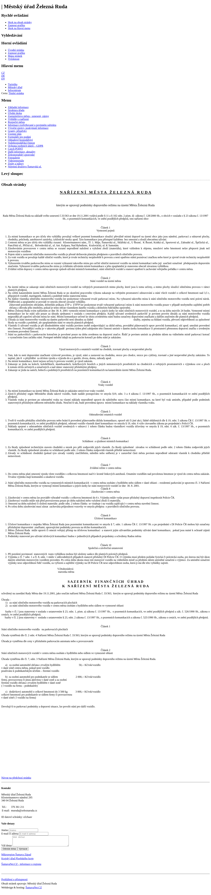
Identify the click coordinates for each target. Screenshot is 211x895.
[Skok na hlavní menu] (19, 28)
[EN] (3, 78)
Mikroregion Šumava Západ (16, 856)
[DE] (3, 75)
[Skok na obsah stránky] (20, 22)
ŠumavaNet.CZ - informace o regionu (21, 866)
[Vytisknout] (13, 59)
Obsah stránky (13, 184)
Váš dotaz (6, 847)
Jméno (4, 830)
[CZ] (3, 72)
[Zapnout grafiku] (16, 25)
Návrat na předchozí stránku (16, 777)
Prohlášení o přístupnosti (14, 881)
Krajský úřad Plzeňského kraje (17, 860)
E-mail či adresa (9, 833)
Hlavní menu (12, 66)
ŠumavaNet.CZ (34, 889)
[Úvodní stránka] (16, 50)
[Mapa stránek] (15, 56)
